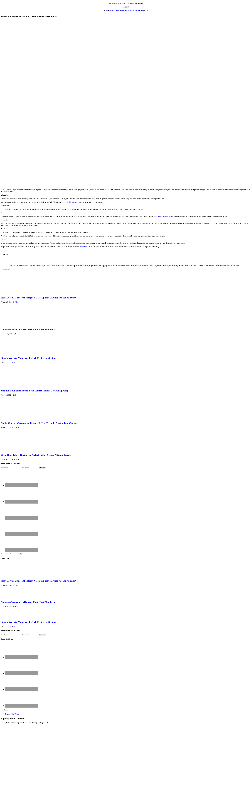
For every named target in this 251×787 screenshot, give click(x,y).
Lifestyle (119, 10)
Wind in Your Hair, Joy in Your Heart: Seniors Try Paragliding (34, 390)
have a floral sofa (54, 190)
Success (143, 10)
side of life (83, 246)
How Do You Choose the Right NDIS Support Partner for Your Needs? (38, 297)
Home (108, 10)
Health (124, 10)
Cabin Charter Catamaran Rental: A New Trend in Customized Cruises (39, 423)
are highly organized (71, 202)
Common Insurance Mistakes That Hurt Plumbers (28, 329)
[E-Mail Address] (29, 468)
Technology (130, 10)
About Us (113, 10)
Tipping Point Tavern (115, 3)
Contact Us (150, 10)
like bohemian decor (165, 216)
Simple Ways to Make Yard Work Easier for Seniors (28, 358)
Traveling (137, 10)
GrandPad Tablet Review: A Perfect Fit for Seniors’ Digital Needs (36, 455)
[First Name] (10, 468)
